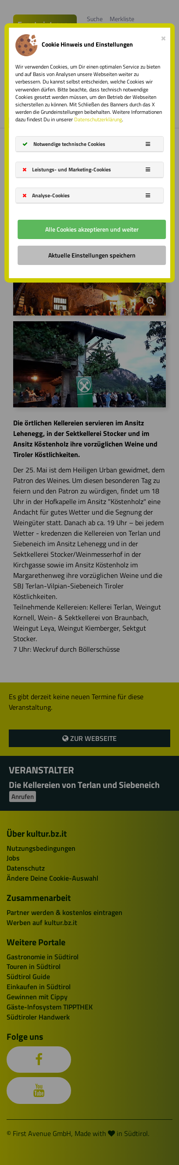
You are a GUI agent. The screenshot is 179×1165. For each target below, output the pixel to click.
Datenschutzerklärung (98, 119)
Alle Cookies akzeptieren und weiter (92, 229)
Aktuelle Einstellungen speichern (92, 255)
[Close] (163, 36)
